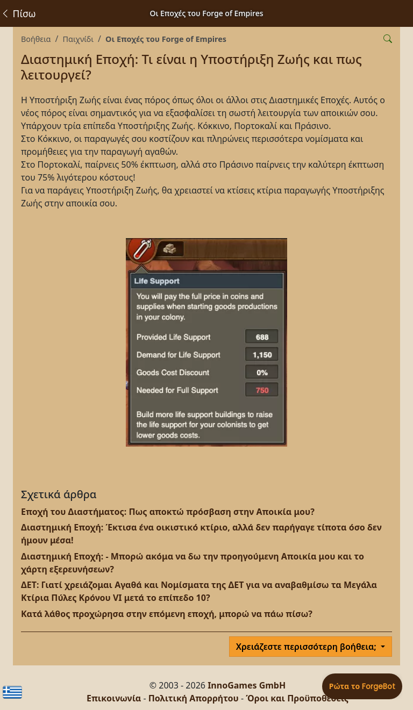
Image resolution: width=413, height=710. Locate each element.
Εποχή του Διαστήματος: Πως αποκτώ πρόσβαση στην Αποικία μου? (168, 512)
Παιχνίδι (78, 39)
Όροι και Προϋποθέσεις (297, 698)
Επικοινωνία (114, 698)
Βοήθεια (36, 39)
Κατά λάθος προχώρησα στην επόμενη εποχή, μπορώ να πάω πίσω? (166, 614)
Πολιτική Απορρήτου (193, 698)
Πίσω (18, 13)
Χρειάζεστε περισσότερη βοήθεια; (307, 646)
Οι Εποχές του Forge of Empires (165, 39)
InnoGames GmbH (247, 685)
